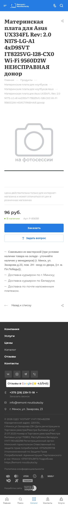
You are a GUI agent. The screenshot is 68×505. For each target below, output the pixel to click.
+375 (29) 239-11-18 (22, 392)
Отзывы (10, 356)
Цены (8, 342)
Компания (11, 329)
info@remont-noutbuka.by (26, 402)
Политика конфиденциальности (24, 468)
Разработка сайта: (13, 488)
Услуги (9, 336)
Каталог (10, 349)
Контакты (11, 363)
